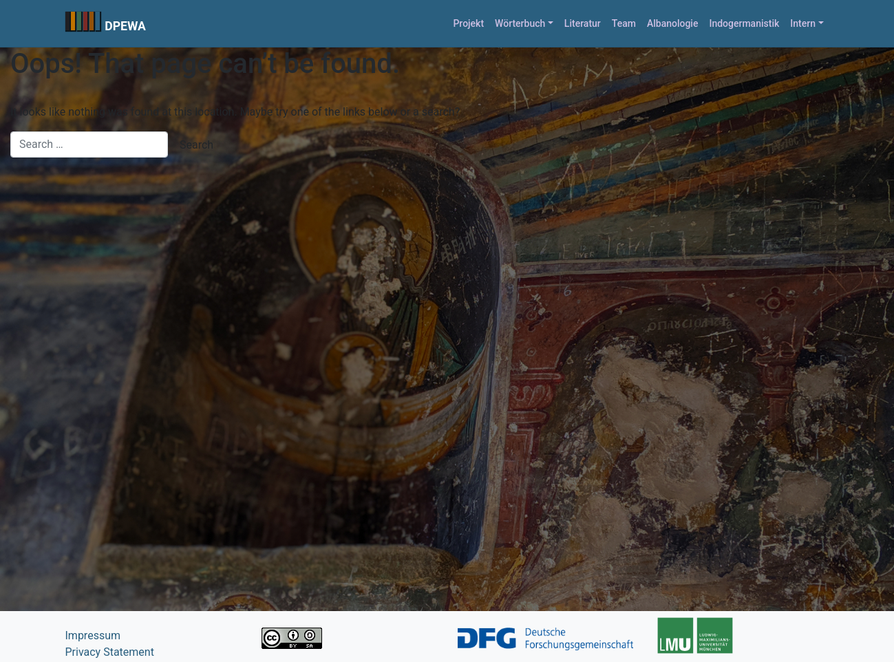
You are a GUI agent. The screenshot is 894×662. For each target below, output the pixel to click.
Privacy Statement (109, 652)
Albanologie (673, 23)
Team (624, 23)
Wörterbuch (520, 23)
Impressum (93, 635)
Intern (803, 23)
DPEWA (125, 26)
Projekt (468, 23)
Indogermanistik (744, 23)
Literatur (582, 23)
